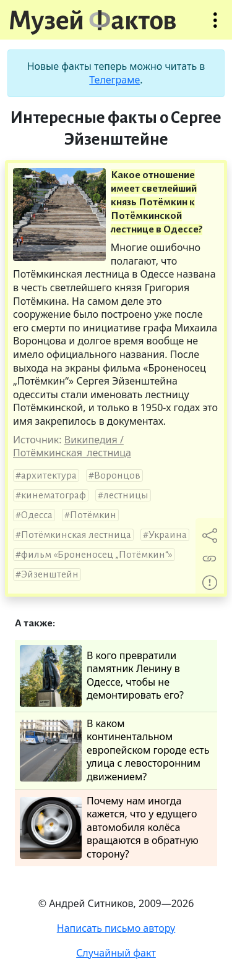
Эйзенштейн (50, 574)
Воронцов (117, 475)
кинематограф (53, 495)
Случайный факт (116, 953)
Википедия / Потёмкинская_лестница (72, 446)
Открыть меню (215, 26)
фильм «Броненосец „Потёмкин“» (97, 554)
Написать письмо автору (116, 928)
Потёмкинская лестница (76, 534)
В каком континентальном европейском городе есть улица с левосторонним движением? (115, 750)
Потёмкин (93, 515)
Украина (167, 534)
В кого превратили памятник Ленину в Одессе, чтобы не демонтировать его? (102, 676)
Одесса (37, 515)
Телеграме (114, 80)
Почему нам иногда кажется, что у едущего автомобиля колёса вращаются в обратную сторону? (109, 828)
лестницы (125, 495)
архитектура (49, 475)
